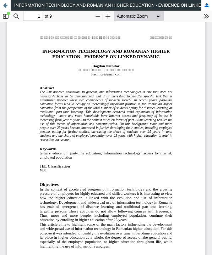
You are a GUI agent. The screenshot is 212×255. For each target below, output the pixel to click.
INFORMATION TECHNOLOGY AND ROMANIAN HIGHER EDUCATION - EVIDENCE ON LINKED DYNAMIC (113, 5)
